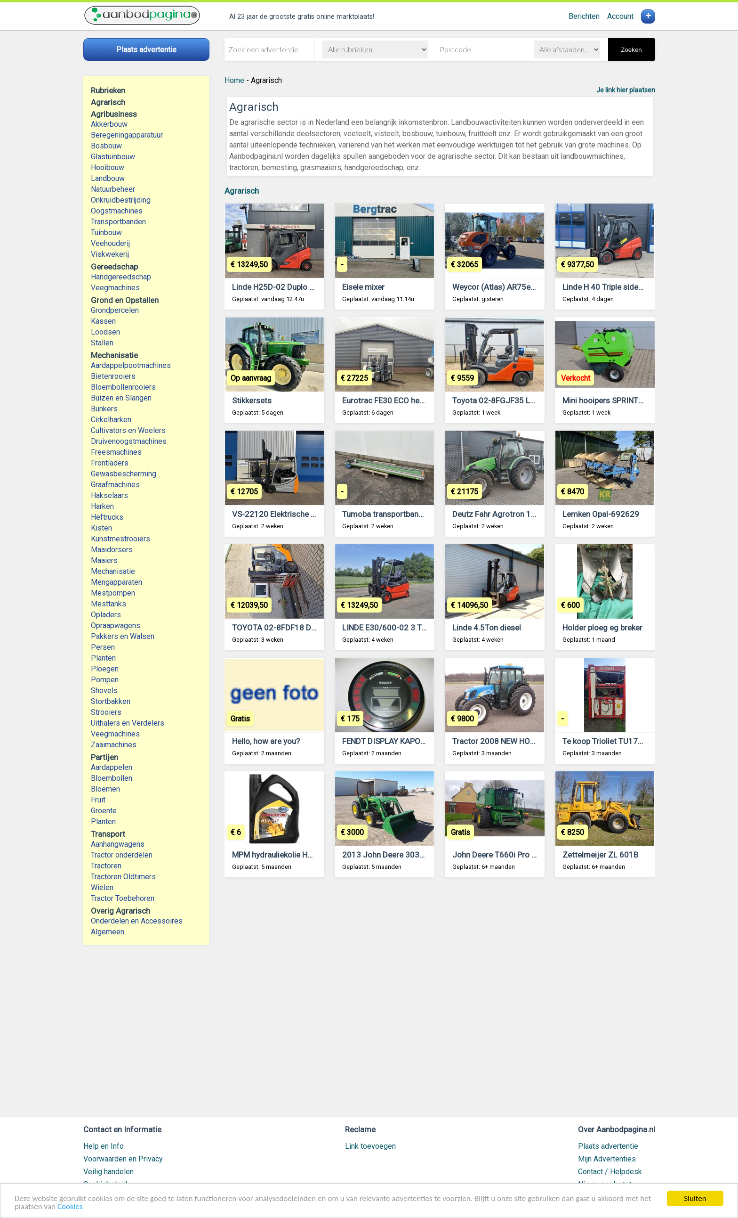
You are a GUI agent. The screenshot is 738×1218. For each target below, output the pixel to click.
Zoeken (631, 49)
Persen (103, 647)
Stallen (102, 342)
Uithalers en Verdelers (127, 723)
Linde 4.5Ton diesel (486, 627)
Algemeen (107, 931)
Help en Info (103, 1146)
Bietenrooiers (113, 376)
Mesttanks (108, 603)
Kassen (103, 321)
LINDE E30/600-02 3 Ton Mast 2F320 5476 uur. (426, 627)
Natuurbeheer (113, 189)
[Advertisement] (440, 1001)
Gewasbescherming (123, 473)
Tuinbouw (106, 232)
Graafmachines (115, 484)
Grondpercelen (115, 310)
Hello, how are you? (266, 741)
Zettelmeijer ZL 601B (600, 854)
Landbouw (108, 178)
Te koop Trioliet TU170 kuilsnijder (621, 741)
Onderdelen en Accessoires (137, 920)
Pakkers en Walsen (122, 636)
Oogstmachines (117, 210)
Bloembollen (111, 778)
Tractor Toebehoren (122, 898)
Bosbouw (106, 145)
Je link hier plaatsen (625, 90)
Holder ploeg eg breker (602, 627)
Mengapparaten (116, 582)
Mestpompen (113, 593)
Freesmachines (116, 452)
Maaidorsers (112, 549)
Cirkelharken (111, 419)
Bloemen (105, 789)
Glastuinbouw (113, 156)
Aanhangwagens (117, 844)
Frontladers (109, 462)
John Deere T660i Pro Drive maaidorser (522, 854)
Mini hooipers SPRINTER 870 (612, 400)
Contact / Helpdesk (610, 1171)
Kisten (101, 527)
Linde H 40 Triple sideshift (608, 287)
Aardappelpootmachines (131, 365)
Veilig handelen (108, 1171)
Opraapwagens (115, 625)
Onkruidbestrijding (121, 200)
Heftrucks (107, 517)
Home (234, 80)
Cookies (70, 1207)
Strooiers (106, 712)
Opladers (106, 614)
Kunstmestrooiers (120, 538)
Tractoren (106, 865)
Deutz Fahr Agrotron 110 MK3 (505, 514)
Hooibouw (107, 167)
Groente (104, 810)
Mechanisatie (113, 571)
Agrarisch (242, 191)
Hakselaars (109, 495)
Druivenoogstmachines (129, 441)
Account (620, 16)
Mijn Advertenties (607, 1158)
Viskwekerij (110, 254)
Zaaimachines (113, 744)
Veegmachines (115, 287)
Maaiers (104, 560)
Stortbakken (110, 701)
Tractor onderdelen (121, 854)
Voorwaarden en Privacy (123, 1158)
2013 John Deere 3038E (385, 854)
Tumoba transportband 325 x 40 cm (405, 514)
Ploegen (105, 668)
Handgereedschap (121, 276)
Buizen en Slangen (121, 397)
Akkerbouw (109, 124)
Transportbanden (118, 221)
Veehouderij (110, 243)
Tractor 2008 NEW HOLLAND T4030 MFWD (528, 741)
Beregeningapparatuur (127, 135)
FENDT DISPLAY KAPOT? (385, 741)
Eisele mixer (363, 287)
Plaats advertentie (608, 1146)
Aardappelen (111, 767)
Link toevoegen (370, 1146)
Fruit (98, 799)
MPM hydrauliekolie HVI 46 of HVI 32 (297, 854)
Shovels (104, 690)
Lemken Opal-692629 (600, 514)
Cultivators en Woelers (128, 430)
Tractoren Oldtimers (124, 876)
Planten (103, 658)
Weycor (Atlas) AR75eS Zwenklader (515, 287)
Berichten (584, 16)
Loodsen (105, 331)
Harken (102, 506)
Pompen (105, 679)
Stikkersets (252, 400)
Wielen (102, 887)
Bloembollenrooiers (123, 387)
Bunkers (104, 408)
